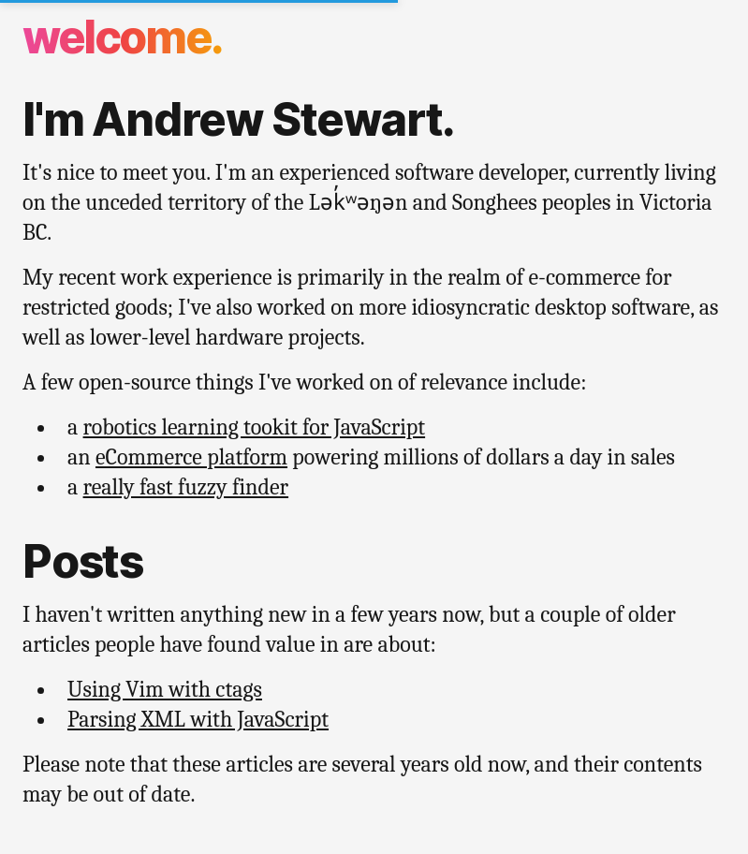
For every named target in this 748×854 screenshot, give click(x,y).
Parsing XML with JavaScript (198, 719)
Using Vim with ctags (164, 689)
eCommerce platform (191, 457)
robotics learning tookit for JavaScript (254, 427)
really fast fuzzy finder (186, 487)
